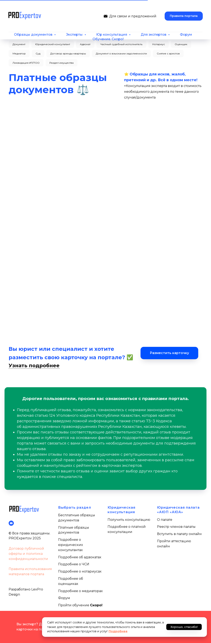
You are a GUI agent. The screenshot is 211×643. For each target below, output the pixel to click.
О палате (164, 520)
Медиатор (19, 53)
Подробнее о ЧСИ (73, 564)
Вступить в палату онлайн (179, 534)
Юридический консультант (52, 44)
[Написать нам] (105, 16)
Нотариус (158, 44)
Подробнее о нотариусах (79, 571)
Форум (186, 34)
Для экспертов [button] (154, 34)
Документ (19, 44)
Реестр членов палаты (176, 527)
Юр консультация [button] (112, 34)
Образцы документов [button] (33, 34)
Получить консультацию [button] (129, 520)
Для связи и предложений (132, 16)
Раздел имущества (61, 62)
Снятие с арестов (168, 53)
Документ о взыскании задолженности (121, 53)
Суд (38, 53)
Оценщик (181, 44)
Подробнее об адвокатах (79, 557)
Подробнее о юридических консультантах (70, 545)
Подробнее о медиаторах (80, 591)
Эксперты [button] (74, 34)
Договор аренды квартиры (68, 53)
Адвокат (85, 44)
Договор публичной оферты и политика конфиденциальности (28, 554)
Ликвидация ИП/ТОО (26, 62)
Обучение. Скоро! (108, 39)
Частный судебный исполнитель (121, 44)
